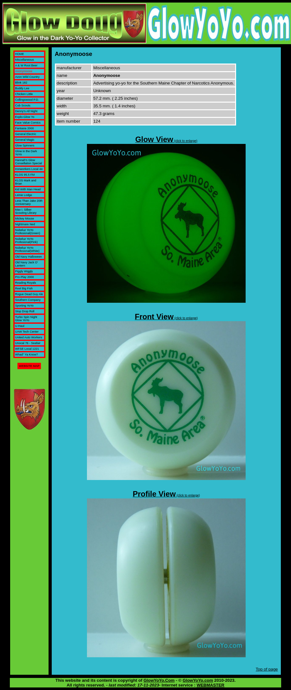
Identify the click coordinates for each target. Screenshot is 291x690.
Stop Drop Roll (25, 311)
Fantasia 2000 (24, 128)
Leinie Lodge (23, 195)
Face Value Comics (28, 122)
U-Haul (19, 326)
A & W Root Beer (26, 65)
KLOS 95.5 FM (25, 174)
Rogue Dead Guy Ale (29, 294)
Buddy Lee (22, 88)
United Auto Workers (28, 337)
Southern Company (28, 299)
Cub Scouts (22, 105)
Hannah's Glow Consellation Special (28, 162)
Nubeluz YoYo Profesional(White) (27, 249)
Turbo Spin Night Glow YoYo (26, 318)
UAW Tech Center (27, 331)
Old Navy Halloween (28, 256)
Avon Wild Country (27, 76)
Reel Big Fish (24, 288)
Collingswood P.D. (27, 99)
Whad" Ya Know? (26, 354)
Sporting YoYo (24, 305)
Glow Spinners (25, 145)
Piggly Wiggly (24, 271)
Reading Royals (25, 282)
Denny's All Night (26, 111)
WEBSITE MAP (29, 366)
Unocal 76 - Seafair (28, 343)
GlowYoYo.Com (159, 680)
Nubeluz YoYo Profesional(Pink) (26, 240)
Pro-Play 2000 (24, 277)
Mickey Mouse (24, 218)
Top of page (267, 669)
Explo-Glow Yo (25, 116)
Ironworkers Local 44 (29, 169)
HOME (19, 54)
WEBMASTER (210, 685)
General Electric (25, 134)
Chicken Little (24, 94)
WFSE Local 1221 (27, 348)
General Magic (25, 139)
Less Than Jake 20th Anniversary (29, 202)
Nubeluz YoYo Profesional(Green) (27, 231)
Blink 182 (21, 82)
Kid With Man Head (28, 189)
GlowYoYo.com (198, 680)
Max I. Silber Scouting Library (25, 211)
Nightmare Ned (25, 224)
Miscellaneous (24, 59)
